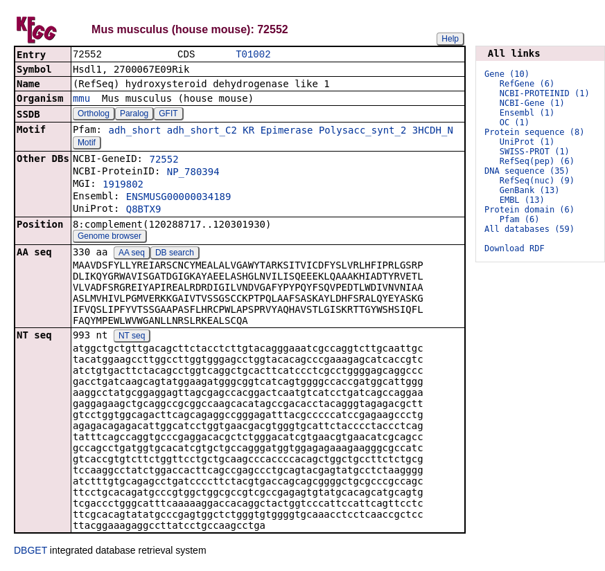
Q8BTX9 (143, 210)
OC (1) (514, 122)
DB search (174, 254)
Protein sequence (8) (534, 132)
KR (248, 131)
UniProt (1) (527, 142)
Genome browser (109, 237)
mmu (81, 99)
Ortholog (93, 115)
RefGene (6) (527, 84)
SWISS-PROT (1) (535, 151)
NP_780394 (193, 173)
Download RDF (514, 248)
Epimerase (287, 131)
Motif (87, 144)
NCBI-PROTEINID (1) (545, 93)
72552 (163, 160)
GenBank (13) (530, 190)
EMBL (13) (522, 200)
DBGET (30, 551)
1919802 (123, 185)
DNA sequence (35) (527, 171)
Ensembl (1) (527, 113)
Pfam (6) (520, 219)
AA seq (132, 254)
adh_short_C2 (202, 131)
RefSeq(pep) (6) (537, 161)
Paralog (134, 115)
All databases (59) (529, 229)
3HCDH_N (432, 131)
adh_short (134, 131)
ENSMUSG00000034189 (178, 197)
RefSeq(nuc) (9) (537, 180)
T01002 (253, 55)
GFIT (168, 115)
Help (450, 39)
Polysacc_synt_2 (362, 131)
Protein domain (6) (529, 210)
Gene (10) (506, 74)
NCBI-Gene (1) (532, 103)
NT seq (132, 337)
